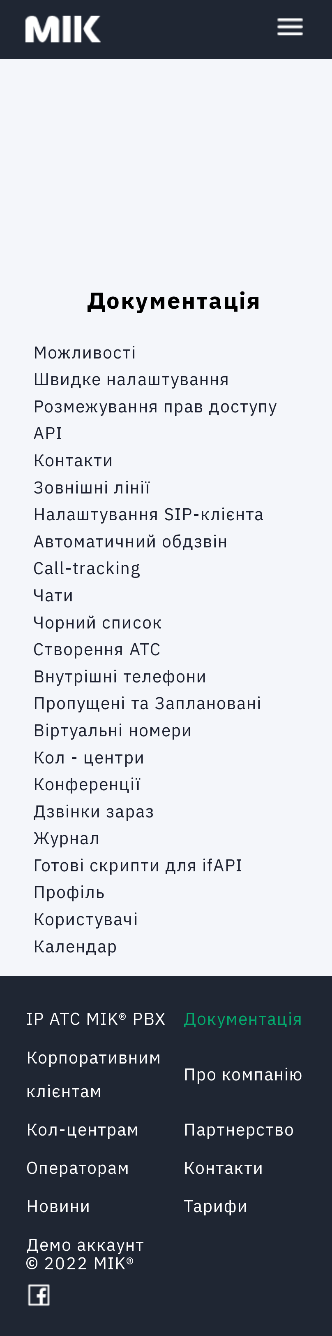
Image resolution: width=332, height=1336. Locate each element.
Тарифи (216, 1206)
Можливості (85, 352)
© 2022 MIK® (80, 1263)
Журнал (66, 838)
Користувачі (85, 919)
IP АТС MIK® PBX (96, 1018)
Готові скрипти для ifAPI (138, 864)
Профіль (69, 892)
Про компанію (243, 1074)
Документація (243, 1018)
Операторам (78, 1167)
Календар (75, 946)
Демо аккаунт (85, 1244)
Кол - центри (89, 757)
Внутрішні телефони (120, 676)
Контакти (73, 459)
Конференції (87, 784)
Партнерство (239, 1129)
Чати (53, 594)
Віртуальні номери (112, 729)
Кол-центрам (83, 1129)
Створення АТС (97, 649)
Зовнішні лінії (91, 487)
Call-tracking (87, 568)
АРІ (48, 433)
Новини (58, 1206)
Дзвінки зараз (93, 811)
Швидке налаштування (131, 379)
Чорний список (97, 622)
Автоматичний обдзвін (130, 541)
